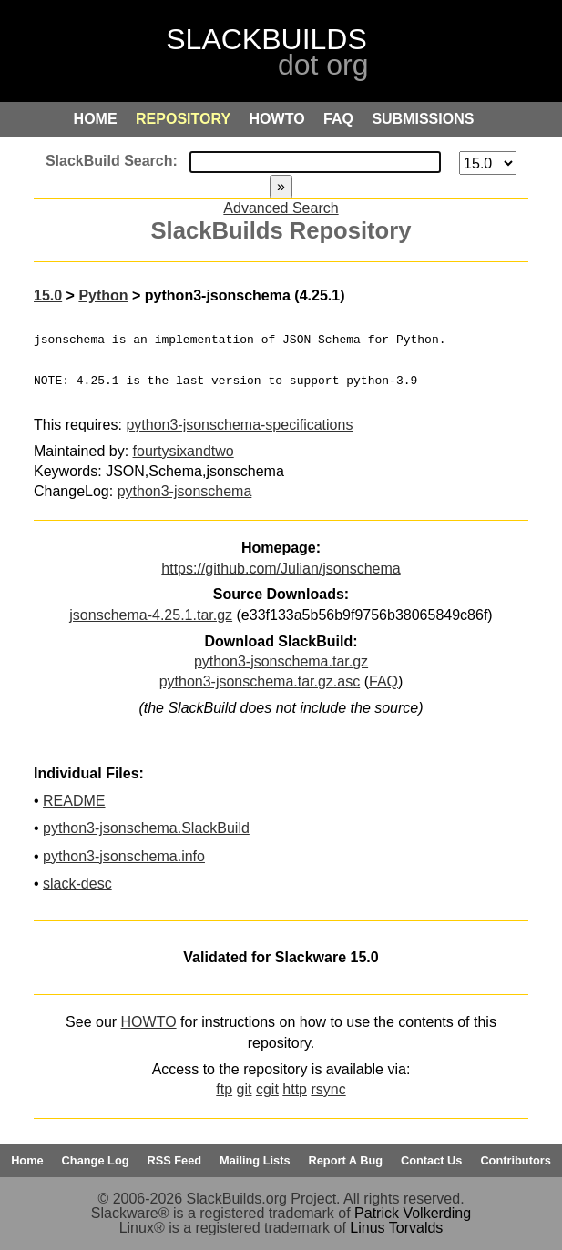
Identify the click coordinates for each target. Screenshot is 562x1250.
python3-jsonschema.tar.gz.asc (260, 681)
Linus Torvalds (396, 1227)
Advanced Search (280, 208)
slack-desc (77, 883)
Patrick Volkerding (412, 1213)
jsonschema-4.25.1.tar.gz (150, 615)
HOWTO (149, 1022)
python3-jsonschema (185, 491)
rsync (328, 1089)
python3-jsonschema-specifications (239, 424)
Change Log (95, 1160)
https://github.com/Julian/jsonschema (280, 568)
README (74, 800)
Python (103, 295)
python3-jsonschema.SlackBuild (146, 828)
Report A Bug (346, 1160)
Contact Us (432, 1160)
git (244, 1089)
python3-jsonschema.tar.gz (281, 661)
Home (27, 1160)
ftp (224, 1089)
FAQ (383, 681)
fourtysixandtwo (183, 451)
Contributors (515, 1160)
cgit (267, 1089)
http (294, 1089)
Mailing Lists (255, 1160)
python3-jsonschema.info (124, 856)
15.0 (48, 295)
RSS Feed (174, 1160)
